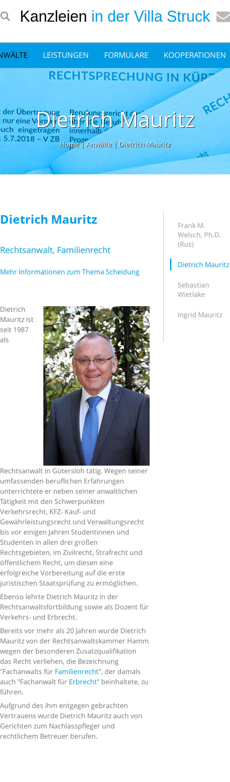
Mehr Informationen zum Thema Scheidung (69, 271)
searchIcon (5, 16)
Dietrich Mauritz (144, 144)
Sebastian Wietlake (193, 289)
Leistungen (66, 55)
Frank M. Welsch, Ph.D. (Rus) (199, 235)
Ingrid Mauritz (200, 314)
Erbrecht (83, 681)
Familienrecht (77, 671)
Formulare (126, 55)
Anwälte (99, 144)
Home (69, 144)
